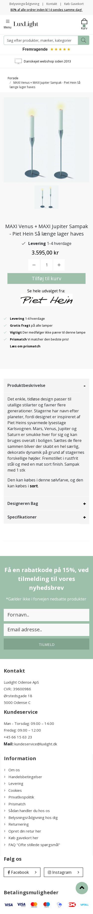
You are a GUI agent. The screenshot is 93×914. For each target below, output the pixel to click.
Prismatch (15, 803)
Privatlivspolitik (19, 797)
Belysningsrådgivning (24, 4)
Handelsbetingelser (23, 776)
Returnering (16, 824)
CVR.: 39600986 (17, 688)
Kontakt (51, 4)
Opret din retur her (22, 831)
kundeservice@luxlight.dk (35, 743)
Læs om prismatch (25, 346)
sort (34, 486)
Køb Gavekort (74, 4)
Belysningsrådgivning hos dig (31, 817)
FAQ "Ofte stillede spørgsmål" (32, 844)
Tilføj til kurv (46, 278)
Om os (12, 769)
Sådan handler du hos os (27, 810)
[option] (46, 197)
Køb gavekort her (21, 837)
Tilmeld (47, 644)
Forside (13, 78)
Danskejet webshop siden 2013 (47, 61)
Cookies (13, 790)
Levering (13, 783)
